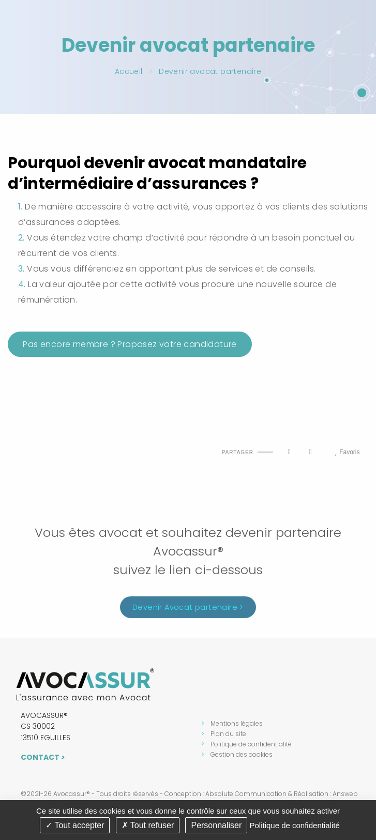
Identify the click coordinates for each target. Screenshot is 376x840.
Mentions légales (236, 723)
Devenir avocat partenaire (210, 71)
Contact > (43, 757)
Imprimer (42, 443)
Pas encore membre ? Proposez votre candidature (130, 344)
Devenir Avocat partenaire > (188, 610)
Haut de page (19, 443)
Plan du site (228, 733)
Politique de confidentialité (251, 744)
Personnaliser (216, 825)
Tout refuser (148, 825)
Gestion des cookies (241, 754)
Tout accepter (75, 825)
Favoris (346, 452)
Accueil (129, 71)
